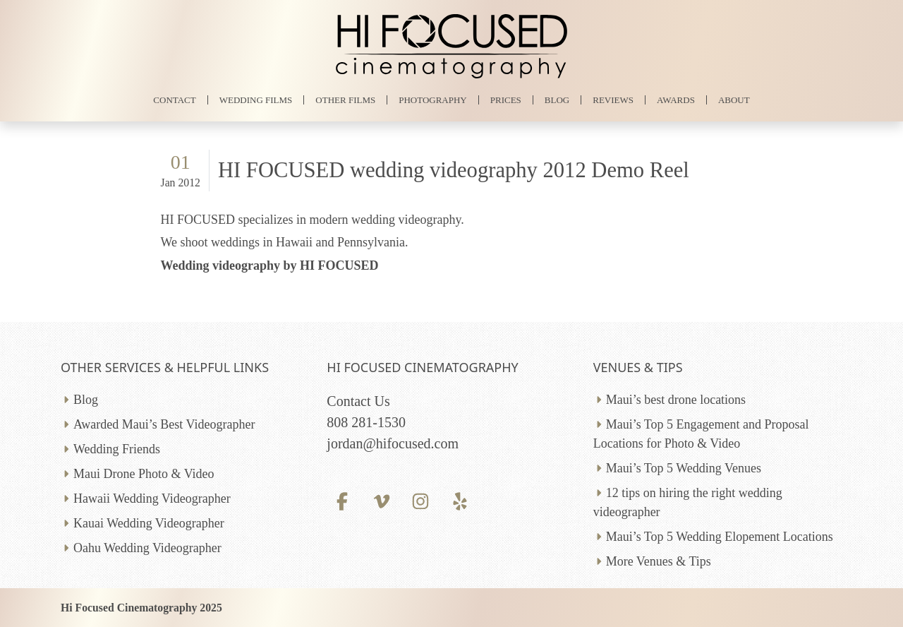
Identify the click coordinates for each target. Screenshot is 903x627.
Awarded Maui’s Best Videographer (164, 424)
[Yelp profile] (459, 501)
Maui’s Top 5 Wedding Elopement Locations (719, 537)
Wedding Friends (116, 449)
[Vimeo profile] (381, 501)
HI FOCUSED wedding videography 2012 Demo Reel (453, 170)
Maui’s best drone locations (676, 400)
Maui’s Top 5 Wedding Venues (683, 468)
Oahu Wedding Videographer (147, 548)
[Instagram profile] (421, 501)
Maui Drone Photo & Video (143, 474)
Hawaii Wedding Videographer (152, 498)
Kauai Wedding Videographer (148, 523)
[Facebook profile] (342, 501)
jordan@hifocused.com (393, 443)
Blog (85, 400)
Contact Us (358, 401)
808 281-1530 (366, 422)
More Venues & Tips (658, 561)
